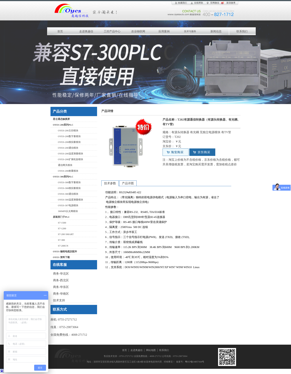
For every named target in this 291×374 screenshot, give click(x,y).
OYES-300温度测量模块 (70, 199)
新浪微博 (230, 2)
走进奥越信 (86, 31)
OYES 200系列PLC (63, 124)
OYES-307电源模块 (68, 205)
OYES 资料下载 (61, 257)
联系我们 (242, 31)
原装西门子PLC (61, 217)
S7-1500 (62, 222)
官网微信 (214, 2)
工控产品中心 (112, 31)
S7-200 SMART (66, 234)
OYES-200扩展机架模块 (70, 159)
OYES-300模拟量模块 (69, 188)
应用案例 (164, 31)
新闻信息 (216, 31)
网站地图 (151, 350)
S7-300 (61, 240)
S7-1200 (62, 228)
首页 (60, 31)
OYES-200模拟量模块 (69, 142)
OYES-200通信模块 (68, 147)
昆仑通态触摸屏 (61, 119)
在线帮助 (198, 2)
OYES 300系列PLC (63, 176)
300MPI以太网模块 (68, 211)
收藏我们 (182, 2)
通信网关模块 (65, 165)
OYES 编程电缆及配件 (65, 251)
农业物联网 (138, 31)
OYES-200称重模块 (68, 170)
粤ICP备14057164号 (194, 361)
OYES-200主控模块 (68, 130)
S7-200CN (63, 245)
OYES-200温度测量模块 (70, 153)
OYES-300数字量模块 (69, 182)
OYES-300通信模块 (68, 193)
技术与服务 (190, 31)
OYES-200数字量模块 (69, 136)
